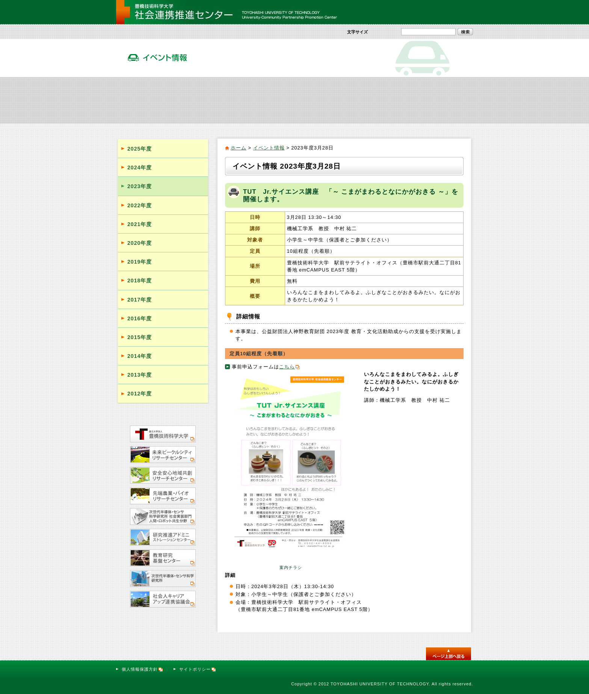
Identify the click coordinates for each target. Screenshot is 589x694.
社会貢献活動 (206, 99)
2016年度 (139, 318)
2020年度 (139, 243)
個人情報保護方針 (142, 669)
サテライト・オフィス (443, 99)
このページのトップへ (448, 653)
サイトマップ (413, 12)
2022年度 (139, 205)
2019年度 (139, 262)
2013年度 (139, 375)
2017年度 (139, 300)
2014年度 (139, 356)
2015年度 (139, 337)
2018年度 (139, 281)
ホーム (238, 148)
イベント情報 (324, 99)
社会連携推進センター (146, 99)
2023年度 (139, 186)
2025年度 (139, 149)
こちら (287, 367)
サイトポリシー (197, 669)
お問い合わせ (453, 12)
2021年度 (139, 224)
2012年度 (139, 394)
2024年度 (139, 167)
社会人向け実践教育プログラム (265, 99)
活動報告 (384, 99)
